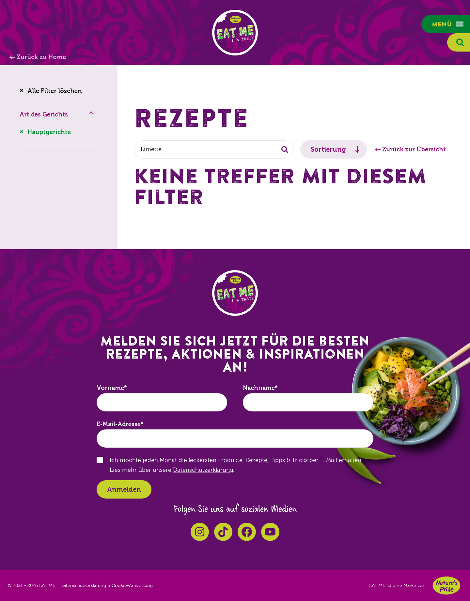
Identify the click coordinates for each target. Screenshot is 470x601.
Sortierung (328, 149)
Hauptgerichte (49, 132)
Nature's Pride (446, 585)
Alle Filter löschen (54, 91)
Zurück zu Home (41, 57)
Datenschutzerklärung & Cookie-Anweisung (106, 585)
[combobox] (214, 149)
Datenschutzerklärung (203, 470)
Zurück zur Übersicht (414, 149)
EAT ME (235, 32)
